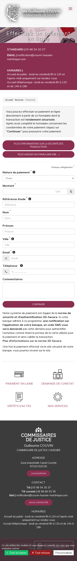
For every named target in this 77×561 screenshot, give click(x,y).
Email (6, 252)
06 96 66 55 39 (38, 491)
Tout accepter (16, 552)
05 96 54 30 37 (35, 49)
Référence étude (14, 199)
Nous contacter (38, 502)
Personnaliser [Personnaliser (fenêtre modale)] (63, 552)
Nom (6, 212)
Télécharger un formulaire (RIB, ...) (38, 154)
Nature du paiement (16, 172)
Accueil (9, 99)
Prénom (8, 225)
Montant (8, 185)
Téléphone (10, 265)
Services (19, 99)
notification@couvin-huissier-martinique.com (42, 495)
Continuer (38, 304)
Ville (5, 239)
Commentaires (13, 279)
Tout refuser (41, 552)
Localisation (38, 473)
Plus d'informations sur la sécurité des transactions (38, 145)
